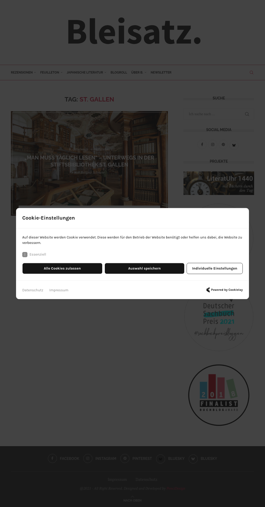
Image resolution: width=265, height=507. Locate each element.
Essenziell (34, 254)
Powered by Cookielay (224, 290)
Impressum (59, 290)
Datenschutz (32, 290)
